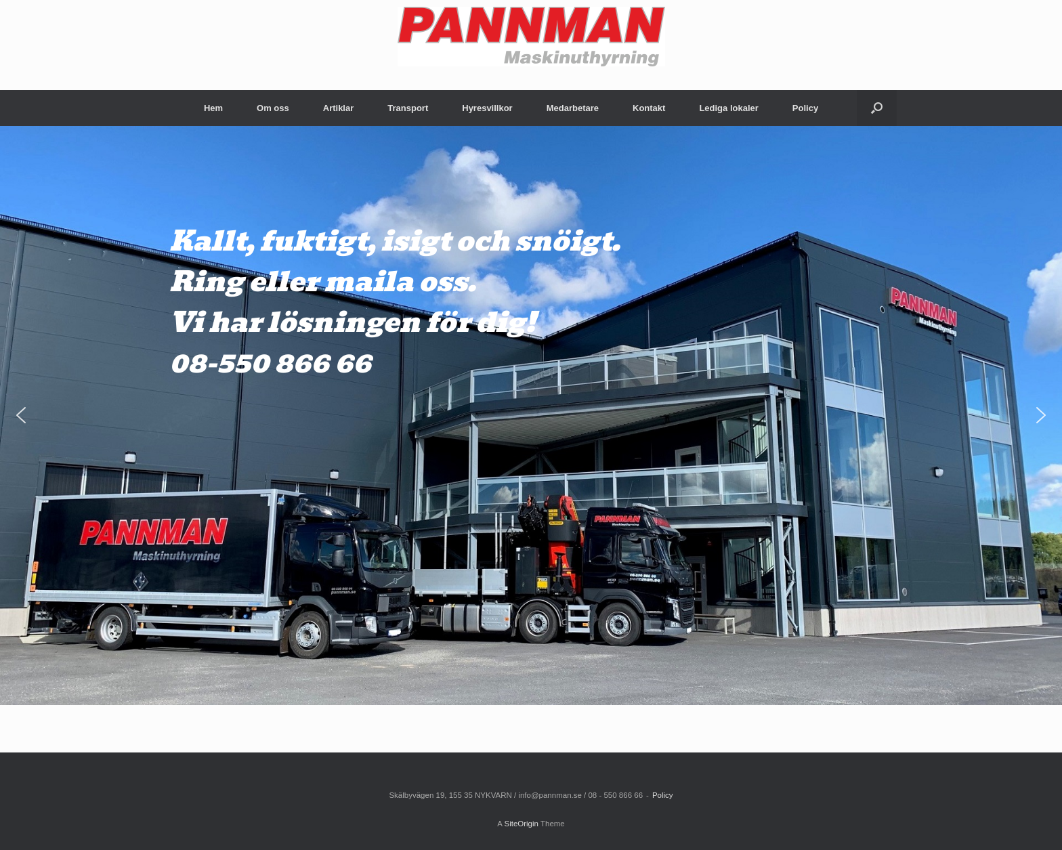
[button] (21, 415)
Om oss (273, 108)
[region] (531, 415)
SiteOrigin (521, 824)
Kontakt (649, 108)
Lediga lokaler (728, 108)
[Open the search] (877, 108)
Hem (213, 108)
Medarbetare (573, 108)
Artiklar (338, 108)
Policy (805, 108)
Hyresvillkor (487, 108)
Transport (407, 108)
